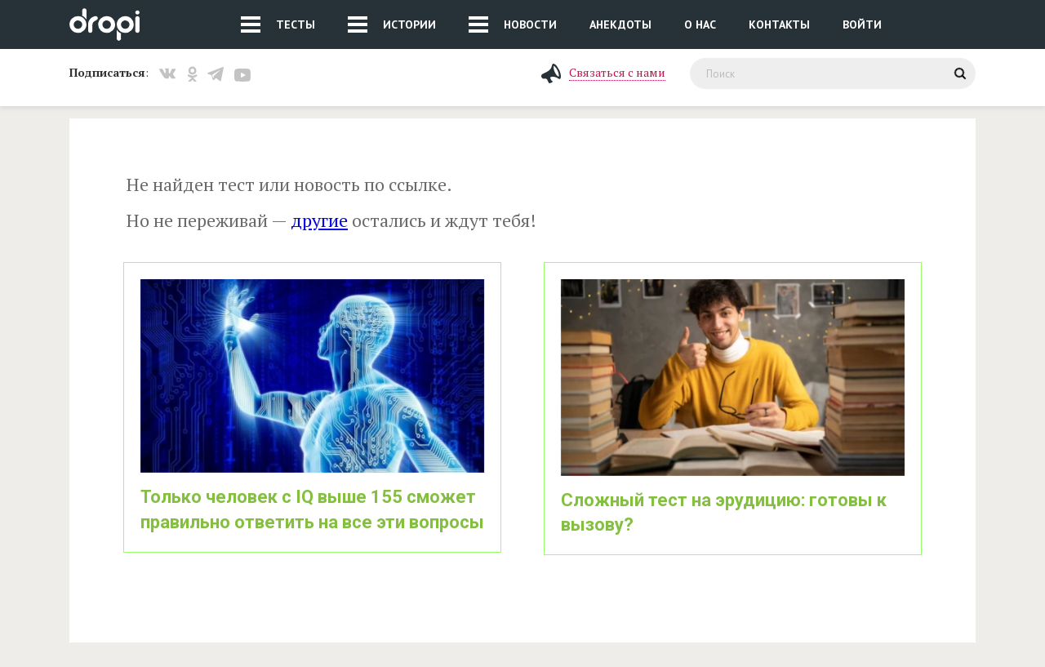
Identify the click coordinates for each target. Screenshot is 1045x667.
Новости (530, 24)
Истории (409, 24)
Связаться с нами (617, 72)
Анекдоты (620, 24)
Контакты (779, 24)
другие (319, 220)
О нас (700, 24)
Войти (862, 24)
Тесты (295, 24)
